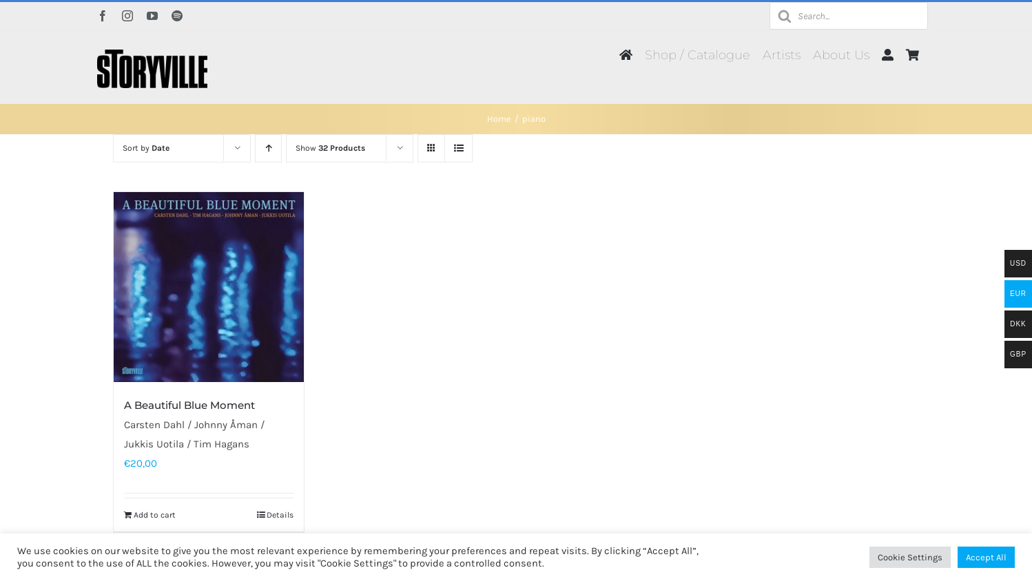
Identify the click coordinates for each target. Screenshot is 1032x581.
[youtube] (152, 15)
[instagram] (127, 15)
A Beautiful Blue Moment (189, 405)
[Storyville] (152, 54)
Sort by (146, 148)
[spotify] (177, 15)
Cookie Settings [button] (910, 557)
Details (280, 515)
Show (330, 148)
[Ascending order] (268, 148)
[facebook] (102, 15)
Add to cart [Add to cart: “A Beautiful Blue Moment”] (155, 515)
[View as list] (458, 148)
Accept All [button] (986, 557)
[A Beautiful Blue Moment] (209, 287)
